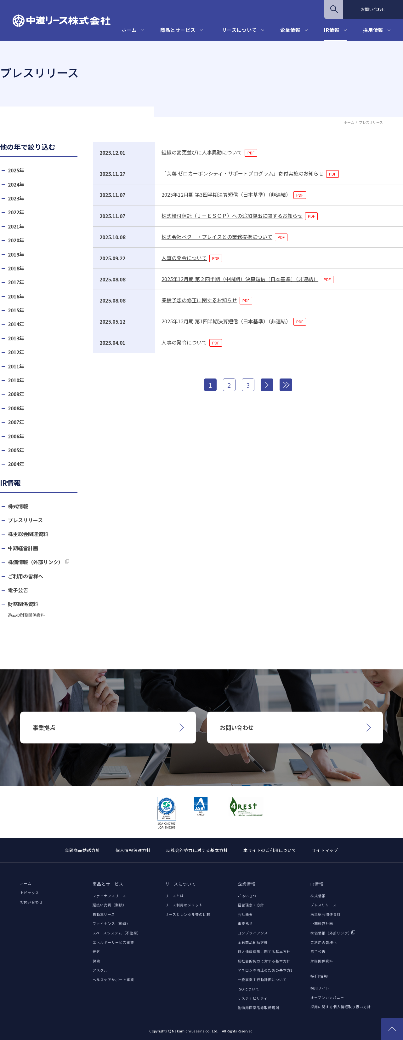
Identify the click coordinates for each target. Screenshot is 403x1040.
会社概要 (245, 914)
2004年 (16, 464)
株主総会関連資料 (28, 534)
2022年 (16, 212)
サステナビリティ (253, 998)
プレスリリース (25, 520)
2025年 (16, 170)
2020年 (16, 240)
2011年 (16, 366)
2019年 (16, 254)
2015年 (16, 310)
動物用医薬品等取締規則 (258, 1007)
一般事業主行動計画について (262, 979)
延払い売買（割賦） (110, 904)
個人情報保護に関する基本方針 (264, 951)
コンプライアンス (253, 932)
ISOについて (248, 988)
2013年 (16, 338)
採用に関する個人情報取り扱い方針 (340, 1006)
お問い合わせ (373, 9)
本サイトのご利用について (269, 850)
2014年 (16, 324)
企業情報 (290, 29)
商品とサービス (178, 29)
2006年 (16, 436)
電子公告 (18, 590)
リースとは (174, 895)
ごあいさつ (247, 895)
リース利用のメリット (184, 904)
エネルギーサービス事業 (113, 942)
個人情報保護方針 (133, 850)
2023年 (16, 198)
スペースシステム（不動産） (117, 932)
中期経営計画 (23, 548)
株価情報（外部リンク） (35, 562)
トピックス (29, 892)
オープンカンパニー (327, 997)
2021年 (16, 226)
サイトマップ (325, 850)
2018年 (16, 268)
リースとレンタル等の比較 (187, 914)
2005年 (16, 450)
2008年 (16, 408)
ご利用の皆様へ (25, 576)
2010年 (16, 380)
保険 (96, 960)
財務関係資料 (23, 604)
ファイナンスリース (109, 895)
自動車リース (104, 914)
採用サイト (319, 988)
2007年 (16, 422)
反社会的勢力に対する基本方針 (197, 850)
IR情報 (331, 29)
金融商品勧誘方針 (82, 850)
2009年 (16, 394)
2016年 (16, 296)
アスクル (100, 970)
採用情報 (373, 29)
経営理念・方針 (251, 904)
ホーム (129, 29)
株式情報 (18, 506)
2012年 (16, 352)
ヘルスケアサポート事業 (113, 979)
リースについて (239, 29)
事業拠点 (245, 923)
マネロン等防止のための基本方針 (266, 970)
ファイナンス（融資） (111, 923)
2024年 (16, 184)
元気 (96, 951)
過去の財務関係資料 (26, 615)
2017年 (16, 282)
